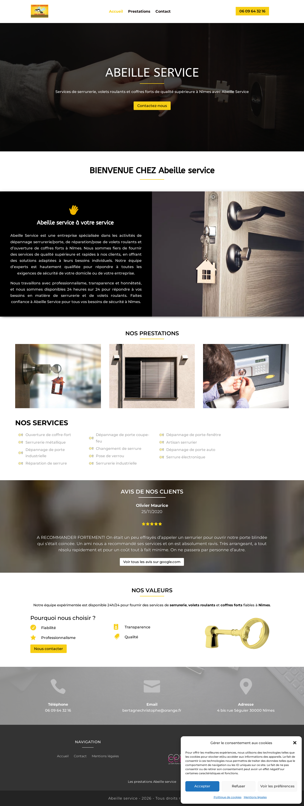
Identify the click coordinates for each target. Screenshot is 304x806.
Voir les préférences (277, 786)
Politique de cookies (227, 797)
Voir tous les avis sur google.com (152, 562)
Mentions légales (255, 797)
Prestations (139, 12)
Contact (163, 12)
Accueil (116, 12)
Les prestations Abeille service (152, 782)
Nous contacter (48, 649)
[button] (295, 742)
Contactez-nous (152, 106)
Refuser (238, 786)
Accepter (202, 786)
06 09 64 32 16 (252, 11)
